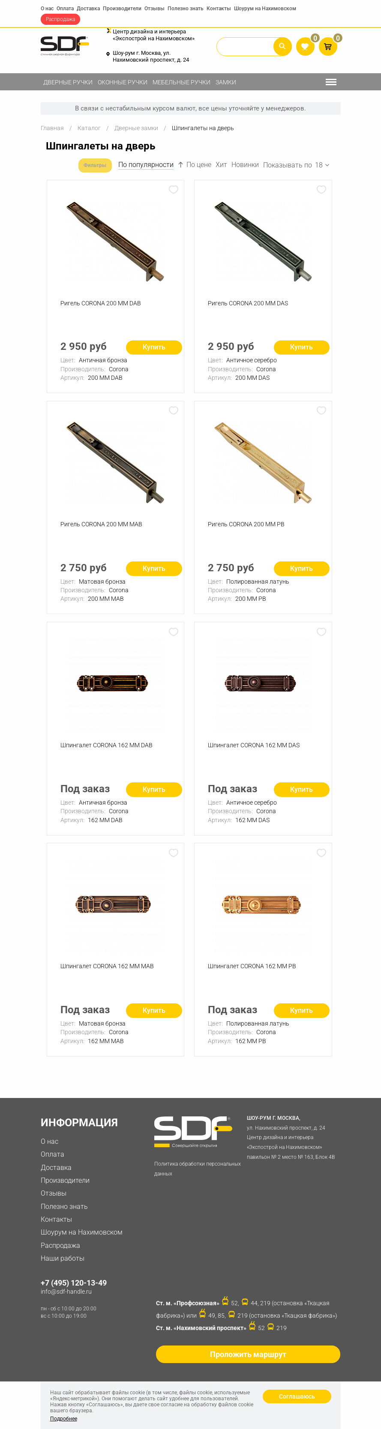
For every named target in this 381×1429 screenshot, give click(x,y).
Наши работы (62, 1269)
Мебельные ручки (181, 82)
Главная (52, 128)
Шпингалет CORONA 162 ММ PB (253, 976)
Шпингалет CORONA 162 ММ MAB (108, 976)
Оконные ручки (122, 82)
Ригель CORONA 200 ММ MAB (103, 527)
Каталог (89, 128)
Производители (122, 9)
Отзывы (154, 9)
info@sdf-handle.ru (66, 1302)
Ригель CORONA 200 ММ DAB (102, 303)
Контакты (219, 9)
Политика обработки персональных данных (197, 1180)
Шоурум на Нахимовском (265, 9)
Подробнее (63, 1418)
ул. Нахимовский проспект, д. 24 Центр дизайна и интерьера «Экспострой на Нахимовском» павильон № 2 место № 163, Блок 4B (292, 1148)
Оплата (65, 9)
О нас (47, 9)
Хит (221, 165)
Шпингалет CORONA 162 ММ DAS (255, 752)
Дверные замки (136, 128)
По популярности (146, 165)
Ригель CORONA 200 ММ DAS (249, 303)
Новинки (245, 165)
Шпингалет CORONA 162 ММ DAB (108, 752)
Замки (226, 82)
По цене (194, 165)
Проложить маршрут (248, 1365)
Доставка (88, 9)
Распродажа (60, 19)
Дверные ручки (68, 82)
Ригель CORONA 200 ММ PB (247, 527)
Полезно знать (186, 9)
